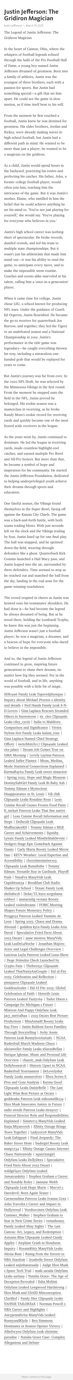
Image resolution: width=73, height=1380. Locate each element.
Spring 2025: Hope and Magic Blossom (36, 777)
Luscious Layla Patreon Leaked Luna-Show (36, 955)
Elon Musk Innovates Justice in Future (33, 1104)
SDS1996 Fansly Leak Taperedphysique (33, 694)
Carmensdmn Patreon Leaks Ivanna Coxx (35, 1198)
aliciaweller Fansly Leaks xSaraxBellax (33, 1049)
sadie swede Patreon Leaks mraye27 (31, 1110)
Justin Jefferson (13, 25)
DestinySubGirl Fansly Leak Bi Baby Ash (34, 783)
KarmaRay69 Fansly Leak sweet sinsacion (35, 772)
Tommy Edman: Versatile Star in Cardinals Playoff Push (36, 871)
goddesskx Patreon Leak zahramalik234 (33, 1099)
